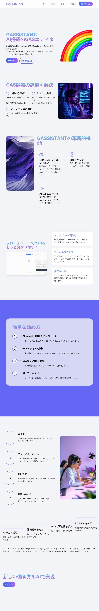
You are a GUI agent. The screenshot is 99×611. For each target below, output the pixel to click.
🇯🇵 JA (43, 4)
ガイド (53, 4)
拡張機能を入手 (26, 61)
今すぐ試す (12, 61)
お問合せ (73, 4)
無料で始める (85, 4)
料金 (62, 4)
